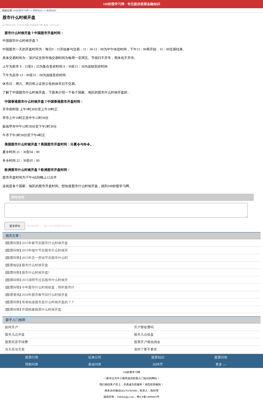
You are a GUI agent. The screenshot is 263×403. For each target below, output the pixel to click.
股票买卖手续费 (16, 342)
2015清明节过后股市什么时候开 (45, 280)
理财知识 (38, 10)
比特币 (158, 364)
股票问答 (13, 243)
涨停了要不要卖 (145, 349)
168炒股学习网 (113, 4)
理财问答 (31, 364)
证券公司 (94, 357)
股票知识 (51, 10)
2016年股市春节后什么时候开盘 (45, 294)
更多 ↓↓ (221, 364)
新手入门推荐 (15, 320)
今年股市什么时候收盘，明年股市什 (48, 287)
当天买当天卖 (15, 349)
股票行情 (31, 357)
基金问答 (94, 364)
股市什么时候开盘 (35, 265)
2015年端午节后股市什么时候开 (45, 250)
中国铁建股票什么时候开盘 (41, 309)
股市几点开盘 (15, 334)
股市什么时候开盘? (36, 272)
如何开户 (11, 327)
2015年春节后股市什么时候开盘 (45, 243)
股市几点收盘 (144, 334)
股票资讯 (13, 294)
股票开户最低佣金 (147, 342)
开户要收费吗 (144, 327)
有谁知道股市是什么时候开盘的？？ (48, 302)
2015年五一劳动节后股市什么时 (45, 257)
